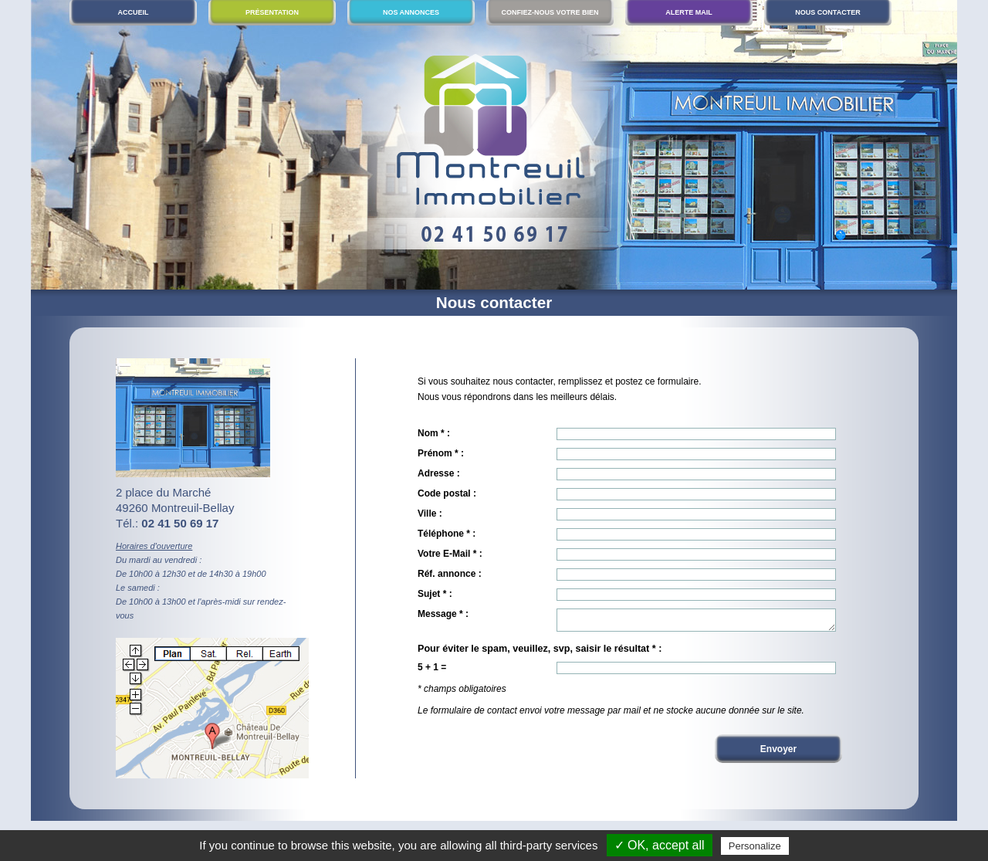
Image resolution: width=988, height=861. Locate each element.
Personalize (755, 846)
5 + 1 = (432, 671)
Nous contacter (827, 12)
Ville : (430, 513)
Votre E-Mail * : (450, 553)
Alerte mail (688, 12)
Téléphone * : (446, 533)
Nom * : (434, 433)
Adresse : (439, 473)
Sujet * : (435, 593)
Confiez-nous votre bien (549, 12)
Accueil (133, 12)
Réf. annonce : (450, 573)
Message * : (443, 613)
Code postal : (447, 493)
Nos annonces (411, 12)
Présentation (272, 12)
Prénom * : (441, 453)
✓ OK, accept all (659, 845)
